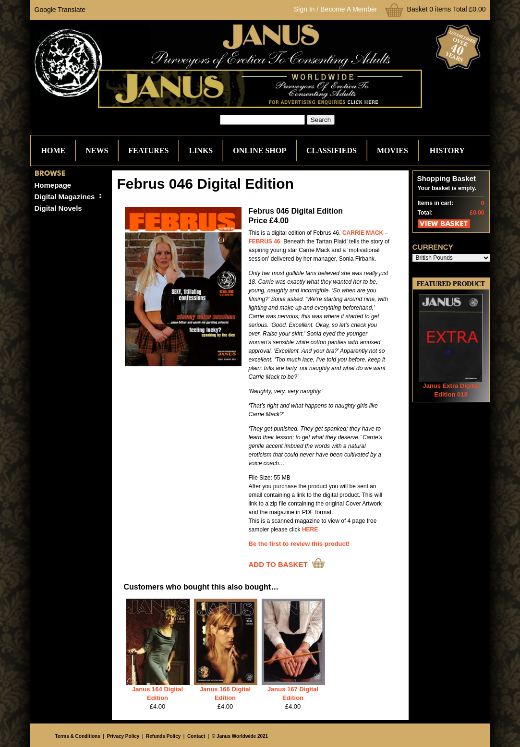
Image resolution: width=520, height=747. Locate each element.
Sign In (304, 9)
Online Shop (259, 150)
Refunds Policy (163, 736)
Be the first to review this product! (299, 543)
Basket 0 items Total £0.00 (446, 9)
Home (53, 150)
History (447, 150)
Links (201, 150)
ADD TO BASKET (278, 564)
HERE (310, 529)
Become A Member (348, 9)
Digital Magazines (65, 197)
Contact (196, 736)
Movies (392, 150)
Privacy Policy (123, 736)
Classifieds (331, 150)
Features (148, 150)
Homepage (53, 185)
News (96, 150)
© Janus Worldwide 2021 (240, 736)
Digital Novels (58, 208)
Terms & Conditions (77, 736)
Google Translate (60, 9)
